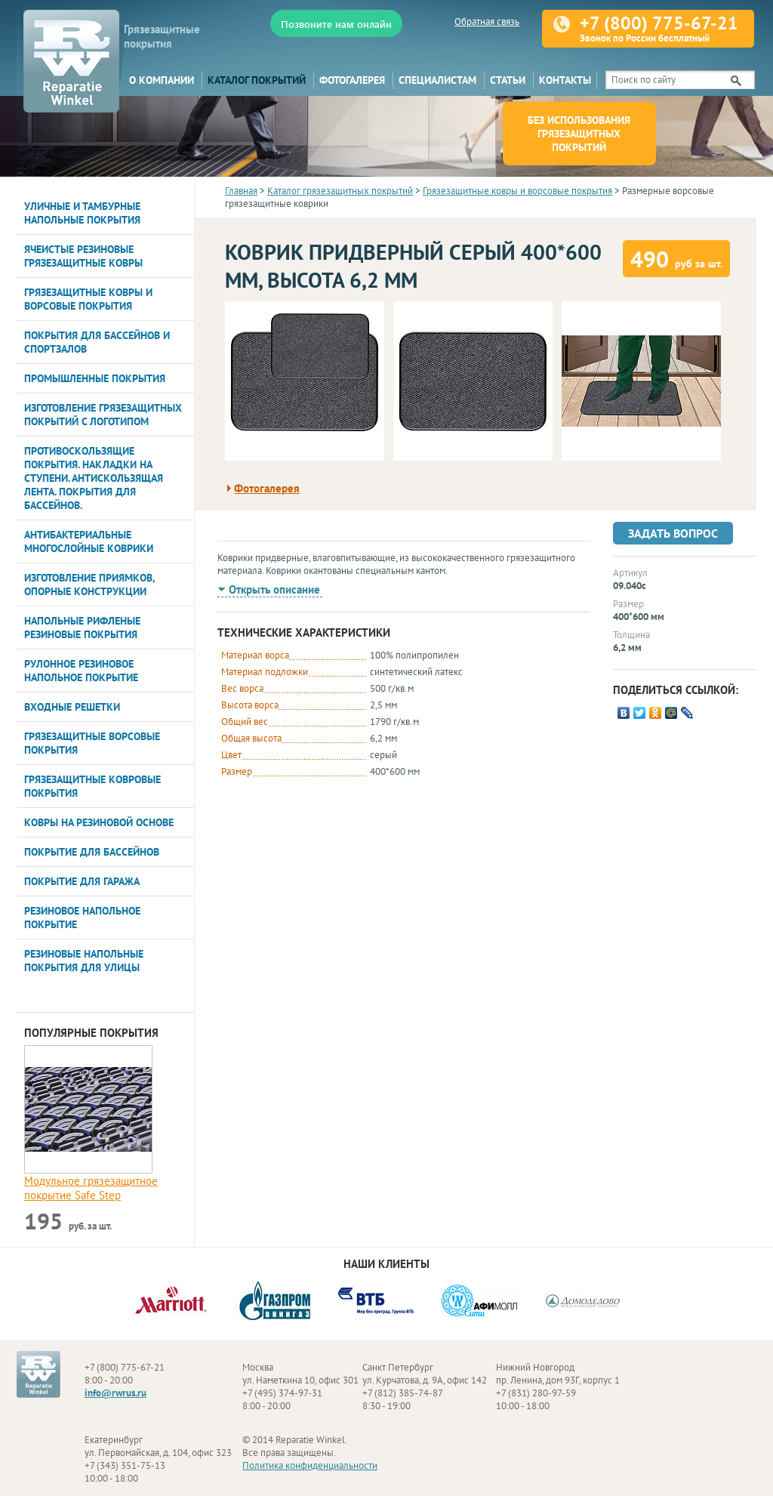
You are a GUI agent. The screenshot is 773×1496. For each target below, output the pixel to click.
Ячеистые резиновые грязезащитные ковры (83, 256)
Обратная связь (486, 21)
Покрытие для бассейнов (91, 852)
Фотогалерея (352, 80)
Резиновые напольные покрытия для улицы (83, 960)
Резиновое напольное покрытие (82, 917)
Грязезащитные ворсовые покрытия (92, 743)
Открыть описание (274, 589)
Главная (241, 190)
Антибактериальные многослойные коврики (88, 541)
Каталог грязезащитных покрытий (340, 190)
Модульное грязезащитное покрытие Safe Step (91, 1188)
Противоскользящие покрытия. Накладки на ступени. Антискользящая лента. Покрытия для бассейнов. (93, 478)
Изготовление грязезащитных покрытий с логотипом (103, 414)
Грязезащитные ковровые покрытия (92, 786)
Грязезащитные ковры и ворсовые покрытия (88, 299)
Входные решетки (72, 707)
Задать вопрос (673, 533)
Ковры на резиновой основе (99, 822)
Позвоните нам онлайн (336, 23)
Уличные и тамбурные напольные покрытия (82, 213)
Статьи (507, 80)
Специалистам (437, 80)
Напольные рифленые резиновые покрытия (82, 627)
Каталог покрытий (257, 80)
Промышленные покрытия (94, 378)
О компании (161, 80)
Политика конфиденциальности (309, 1465)
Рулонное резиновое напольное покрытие (81, 670)
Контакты (565, 80)
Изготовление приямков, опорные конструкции (90, 584)
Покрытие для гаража (82, 881)
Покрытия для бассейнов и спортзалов (97, 342)
